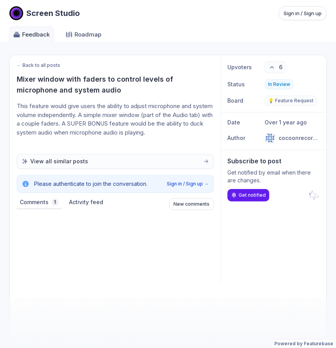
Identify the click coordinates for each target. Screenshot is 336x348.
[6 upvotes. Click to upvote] (275, 67)
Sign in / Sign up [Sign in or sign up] (303, 13)
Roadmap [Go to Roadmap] (83, 34)
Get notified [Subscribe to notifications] (248, 195)
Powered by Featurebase (303, 343)
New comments (191, 204)
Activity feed (86, 202)
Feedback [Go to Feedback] (31, 34)
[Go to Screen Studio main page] (44, 13)
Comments (39, 202)
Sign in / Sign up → (188, 184)
